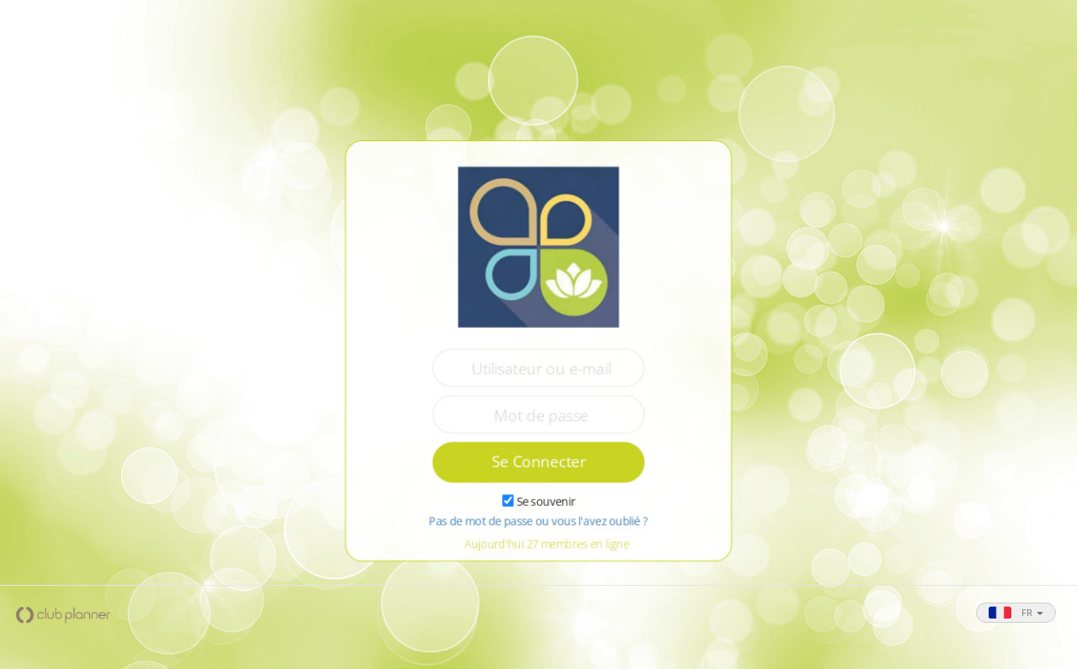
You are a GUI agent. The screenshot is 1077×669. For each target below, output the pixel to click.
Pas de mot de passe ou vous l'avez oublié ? (538, 522)
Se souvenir (545, 502)
